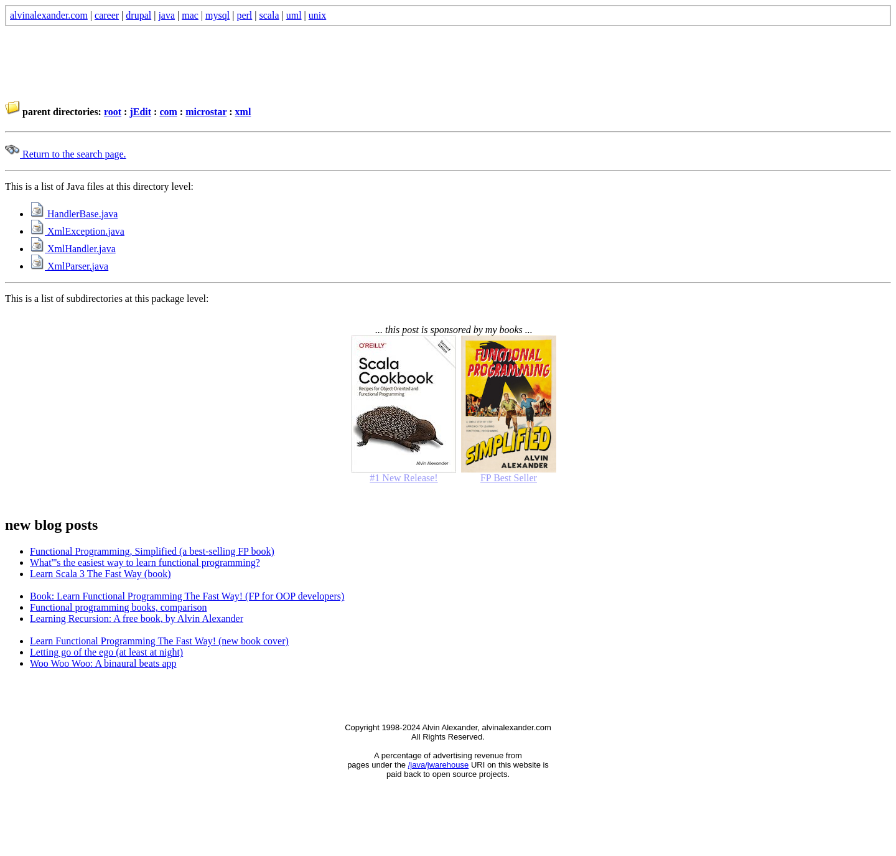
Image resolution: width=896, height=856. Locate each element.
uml (294, 15)
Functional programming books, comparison (118, 607)
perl (244, 15)
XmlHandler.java (73, 248)
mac (190, 15)
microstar (205, 111)
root (112, 111)
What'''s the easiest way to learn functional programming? (145, 562)
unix (317, 15)
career (107, 15)
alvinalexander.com (49, 15)
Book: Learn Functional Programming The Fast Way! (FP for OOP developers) (187, 596)
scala (269, 15)
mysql (217, 15)
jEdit (140, 111)
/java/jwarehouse (438, 764)
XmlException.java (77, 231)
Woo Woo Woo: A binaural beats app (103, 663)
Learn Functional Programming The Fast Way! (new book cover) (159, 641)
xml (243, 111)
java (166, 15)
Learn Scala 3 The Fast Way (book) (100, 573)
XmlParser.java (69, 266)
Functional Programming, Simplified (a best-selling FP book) (152, 551)
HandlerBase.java (74, 214)
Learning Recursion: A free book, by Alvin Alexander (136, 618)
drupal (138, 15)
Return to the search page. (65, 154)
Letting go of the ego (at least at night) (106, 652)
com (168, 111)
